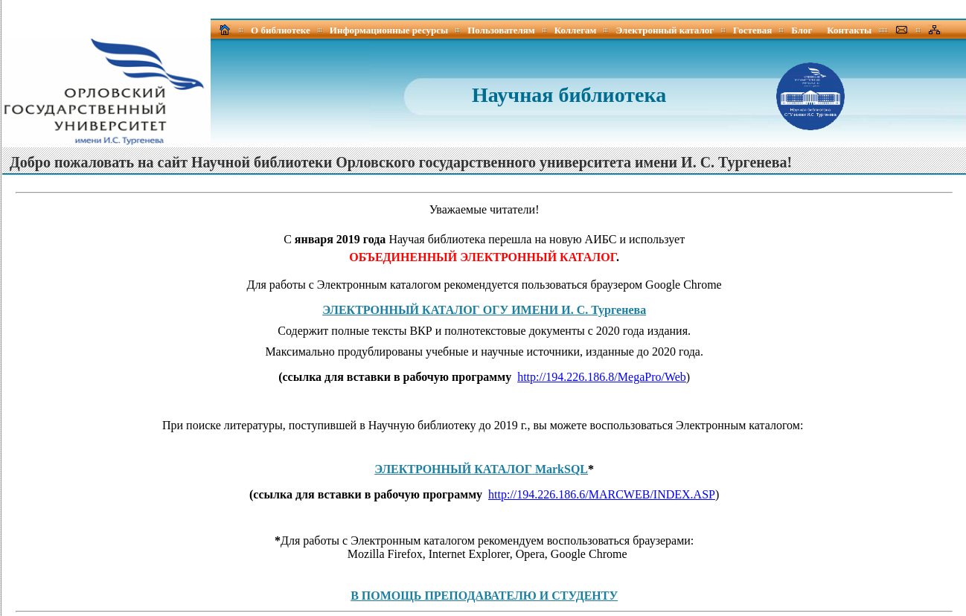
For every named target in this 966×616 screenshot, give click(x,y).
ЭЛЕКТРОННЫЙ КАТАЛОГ (481, 469)
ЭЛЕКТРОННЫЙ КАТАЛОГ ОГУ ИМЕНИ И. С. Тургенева (484, 310)
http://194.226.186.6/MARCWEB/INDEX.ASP (601, 494)
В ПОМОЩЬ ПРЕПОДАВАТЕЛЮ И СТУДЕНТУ (484, 595)
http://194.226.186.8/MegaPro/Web (601, 376)
